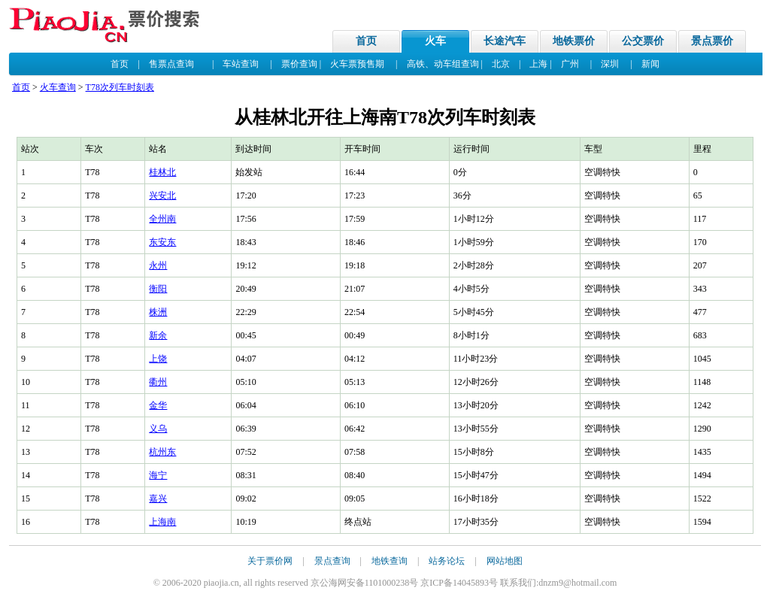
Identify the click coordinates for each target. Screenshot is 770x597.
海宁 (158, 475)
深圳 (610, 64)
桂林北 (162, 172)
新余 (158, 335)
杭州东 (162, 452)
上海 (538, 64)
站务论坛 (447, 561)
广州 (570, 64)
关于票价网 (270, 561)
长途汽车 (505, 41)
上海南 (162, 522)
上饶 (158, 358)
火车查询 (58, 87)
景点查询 (332, 561)
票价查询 (299, 64)
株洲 (158, 312)
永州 (158, 265)
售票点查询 (171, 64)
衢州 (158, 382)
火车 (435, 41)
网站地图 (505, 561)
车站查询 (241, 64)
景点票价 (712, 41)
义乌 (158, 428)
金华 (158, 405)
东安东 (162, 242)
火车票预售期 (357, 64)
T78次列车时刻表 (120, 87)
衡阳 (158, 288)
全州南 (162, 219)
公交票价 (643, 41)
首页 (366, 41)
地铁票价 (574, 41)
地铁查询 (389, 561)
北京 (501, 64)
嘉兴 (158, 498)
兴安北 (162, 195)
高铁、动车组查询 (443, 64)
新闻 (650, 64)
